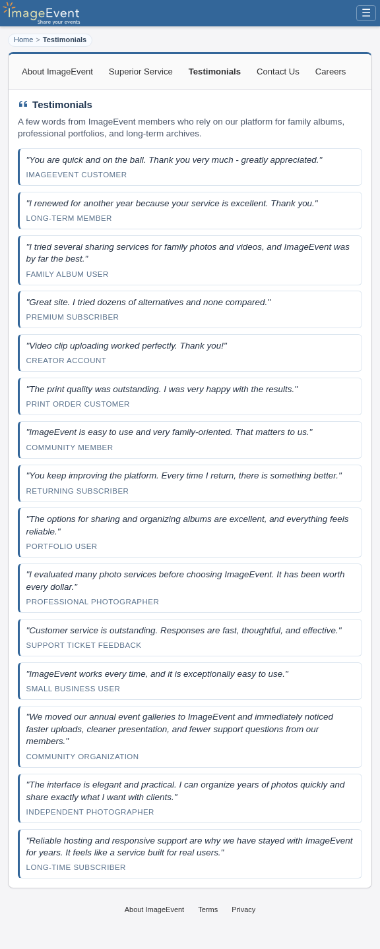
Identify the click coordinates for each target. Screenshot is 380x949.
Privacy (243, 909)
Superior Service (141, 71)
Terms (208, 909)
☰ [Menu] (366, 12)
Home (23, 39)
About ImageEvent (57, 71)
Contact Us (278, 71)
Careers (330, 71)
